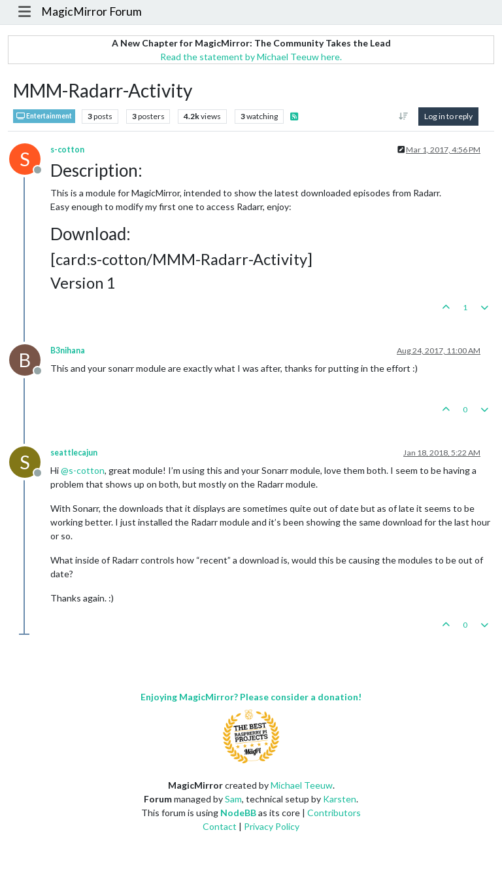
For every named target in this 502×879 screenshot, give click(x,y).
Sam (233, 798)
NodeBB (238, 812)
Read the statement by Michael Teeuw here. (251, 56)
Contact (220, 826)
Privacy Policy (271, 826)
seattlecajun (73, 452)
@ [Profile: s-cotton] (83, 470)
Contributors (334, 812)
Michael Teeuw (302, 785)
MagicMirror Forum (91, 11)
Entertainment (44, 116)
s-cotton (67, 149)
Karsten (339, 798)
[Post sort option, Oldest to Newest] (403, 116)
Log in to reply (448, 116)
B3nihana (67, 350)
